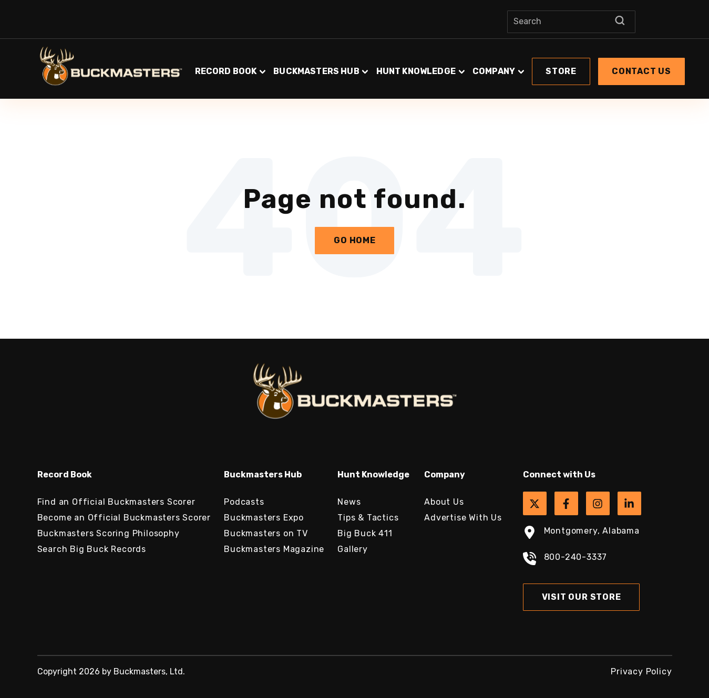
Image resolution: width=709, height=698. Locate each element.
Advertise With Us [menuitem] (463, 518)
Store (561, 71)
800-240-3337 (565, 560)
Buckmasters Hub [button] (316, 71)
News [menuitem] (349, 502)
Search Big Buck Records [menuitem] (91, 549)
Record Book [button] (226, 71)
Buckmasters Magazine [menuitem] (274, 549)
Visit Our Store (581, 597)
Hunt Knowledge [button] (416, 71)
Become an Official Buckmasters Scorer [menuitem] (124, 518)
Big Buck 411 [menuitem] (365, 533)
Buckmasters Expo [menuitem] (264, 518)
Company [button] (493, 71)
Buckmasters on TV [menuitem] (266, 533)
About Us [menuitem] (444, 502)
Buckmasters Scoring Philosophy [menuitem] (108, 533)
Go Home (355, 240)
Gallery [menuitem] (352, 549)
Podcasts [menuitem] (244, 502)
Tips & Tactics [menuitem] (367, 518)
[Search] (571, 22)
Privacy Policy (641, 671)
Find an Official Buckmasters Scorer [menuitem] (116, 502)
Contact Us (641, 71)
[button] (440, 66)
